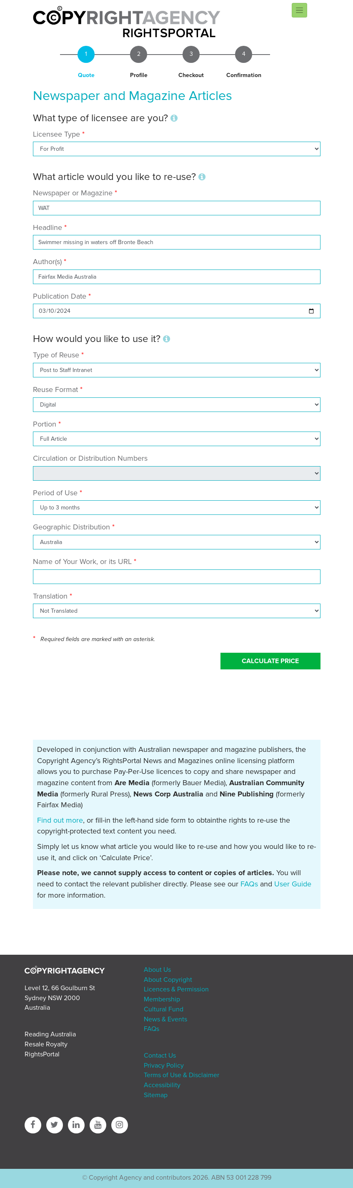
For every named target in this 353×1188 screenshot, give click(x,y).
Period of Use (55, 492)
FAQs (249, 884)
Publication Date (59, 296)
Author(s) (47, 261)
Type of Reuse (56, 354)
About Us (157, 970)
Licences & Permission (176, 989)
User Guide (292, 884)
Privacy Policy (164, 1065)
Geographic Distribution (71, 527)
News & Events (165, 1019)
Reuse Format (55, 389)
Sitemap (156, 1095)
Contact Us (160, 1055)
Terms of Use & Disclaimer (181, 1075)
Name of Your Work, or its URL (82, 561)
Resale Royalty (46, 1044)
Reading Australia (50, 1034)
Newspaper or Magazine (73, 192)
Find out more (60, 820)
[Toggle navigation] (299, 10)
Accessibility (162, 1085)
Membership (162, 999)
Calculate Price (270, 661)
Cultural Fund (163, 1009)
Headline (47, 227)
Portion (44, 424)
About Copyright (168, 980)
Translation (50, 596)
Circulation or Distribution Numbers (90, 458)
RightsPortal (42, 1054)
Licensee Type (57, 134)
